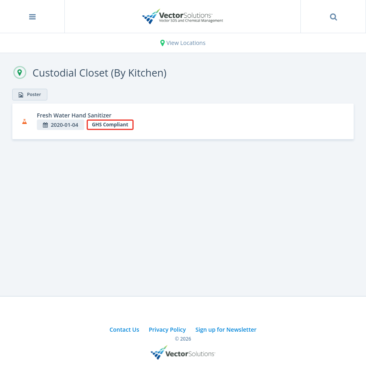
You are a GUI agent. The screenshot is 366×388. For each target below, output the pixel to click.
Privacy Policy (167, 329)
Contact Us (124, 329)
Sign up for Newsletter (226, 329)
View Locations (182, 43)
